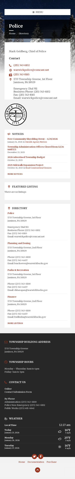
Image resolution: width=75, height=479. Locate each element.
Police (11, 213)
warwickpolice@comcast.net (31, 69)
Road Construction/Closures (39, 168)
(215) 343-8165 (21, 74)
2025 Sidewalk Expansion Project (25, 165)
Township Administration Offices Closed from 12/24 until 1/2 (36, 148)
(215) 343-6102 (22, 65)
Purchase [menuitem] (52, 462)
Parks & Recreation (18, 270)
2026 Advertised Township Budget (26, 157)
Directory (24, 33)
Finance (12, 296)
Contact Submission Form (18, 392)
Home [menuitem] (21, 462)
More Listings (15, 323)
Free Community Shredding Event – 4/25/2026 (33, 139)
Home (12, 33)
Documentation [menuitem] (36, 462)
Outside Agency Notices (36, 142)
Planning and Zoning (19, 243)
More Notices (15, 174)
